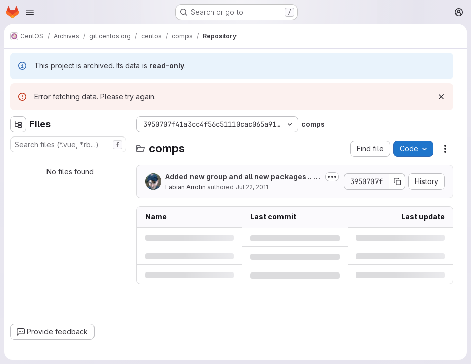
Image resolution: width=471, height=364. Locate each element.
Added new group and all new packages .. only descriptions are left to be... (241, 177)
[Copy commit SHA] (397, 181)
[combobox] (68, 144)
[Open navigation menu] (30, 12)
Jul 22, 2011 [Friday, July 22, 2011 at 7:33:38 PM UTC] (252, 187)
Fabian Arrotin (185, 187)
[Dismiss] (441, 96)
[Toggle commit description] (332, 176)
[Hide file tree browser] (18, 124)
